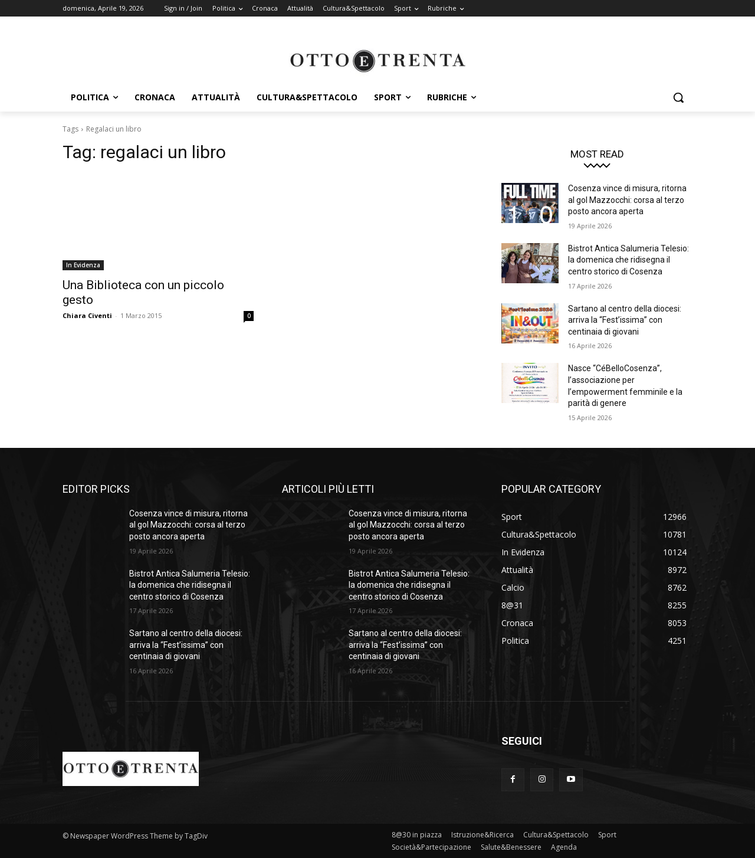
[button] (678, 97)
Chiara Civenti (87, 315)
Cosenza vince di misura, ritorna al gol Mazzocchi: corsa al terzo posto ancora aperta (627, 200)
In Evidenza (83, 265)
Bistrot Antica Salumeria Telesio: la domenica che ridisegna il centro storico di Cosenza (628, 260)
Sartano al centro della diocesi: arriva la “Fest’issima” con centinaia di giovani (624, 320)
